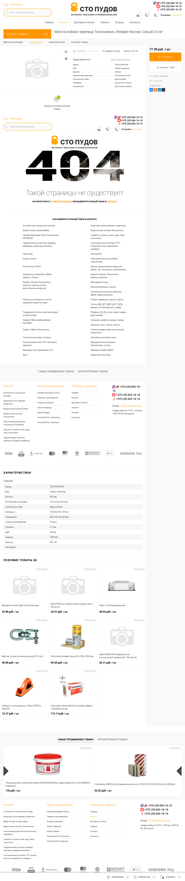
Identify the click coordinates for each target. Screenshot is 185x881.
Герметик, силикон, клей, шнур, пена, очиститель (108, 236)
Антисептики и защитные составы (39, 225)
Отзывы (119, 22)
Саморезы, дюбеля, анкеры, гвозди (107, 320)
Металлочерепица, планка (103, 287)
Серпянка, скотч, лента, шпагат (105, 325)
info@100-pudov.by (131, 405)
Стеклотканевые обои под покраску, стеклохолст (108, 331)
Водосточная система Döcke (36, 230)
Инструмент (96, 254)
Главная (49, 22)
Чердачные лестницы (101, 355)
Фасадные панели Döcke (102, 350)
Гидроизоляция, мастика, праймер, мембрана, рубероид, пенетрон (39, 244)
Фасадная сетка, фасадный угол (38, 350)
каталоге (112, 201)
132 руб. (12, 790)
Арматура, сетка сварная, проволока (108, 225)
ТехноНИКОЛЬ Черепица (48, 422)
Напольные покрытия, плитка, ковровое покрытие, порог (37, 301)
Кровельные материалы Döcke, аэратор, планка (37, 276)
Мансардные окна (99, 282)
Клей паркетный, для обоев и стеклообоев (104, 260)
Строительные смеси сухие (103, 337)
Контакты (135, 22)
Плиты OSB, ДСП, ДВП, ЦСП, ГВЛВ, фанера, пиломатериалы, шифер (107, 306)
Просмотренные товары (93, 371)
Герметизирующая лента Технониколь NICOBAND (41, 236)
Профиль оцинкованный (47, 398)
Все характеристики (120, 59)
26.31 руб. (121, 664)
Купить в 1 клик (165, 67)
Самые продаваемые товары (56, 371)
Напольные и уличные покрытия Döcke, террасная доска (106, 293)
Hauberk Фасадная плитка (48, 393)
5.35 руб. (102, 790)
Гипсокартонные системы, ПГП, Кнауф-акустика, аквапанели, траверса (105, 246)
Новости (104, 22)
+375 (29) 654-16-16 (171, 3)
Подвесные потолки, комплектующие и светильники (40, 313)
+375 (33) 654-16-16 (171, 6)
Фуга (25, 355)
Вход (5, 4)
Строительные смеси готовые (37, 337)
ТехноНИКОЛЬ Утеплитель (48, 417)
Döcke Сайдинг (43, 412)
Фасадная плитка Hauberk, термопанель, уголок (103, 343)
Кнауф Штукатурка (45, 403)
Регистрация (16, 4)
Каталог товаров (27, 34)
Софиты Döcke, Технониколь (36, 329)
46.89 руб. (24, 664)
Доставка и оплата (84, 22)
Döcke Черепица (44, 407)
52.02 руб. (58, 790)
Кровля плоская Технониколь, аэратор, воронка (105, 276)
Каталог (63, 22)
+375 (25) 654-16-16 (171, 9)
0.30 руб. (147, 790)
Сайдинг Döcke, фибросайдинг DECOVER (37, 321)
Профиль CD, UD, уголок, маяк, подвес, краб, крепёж (108, 313)
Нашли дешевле (158, 76)
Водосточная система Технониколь (107, 230)
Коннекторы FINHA (32, 266)
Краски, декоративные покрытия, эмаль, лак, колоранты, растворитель (108, 268)
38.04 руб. (121, 613)
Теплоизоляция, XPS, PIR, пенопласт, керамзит (40, 343)
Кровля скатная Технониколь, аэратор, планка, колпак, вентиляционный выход (37, 285)
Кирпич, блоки (29, 258)
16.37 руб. (24, 715)
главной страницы (61, 201)
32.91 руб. (73, 613)
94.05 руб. (73, 664)
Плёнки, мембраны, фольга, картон (107, 299)
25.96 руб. (24, 613)
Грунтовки (28, 254)
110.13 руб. (73, 715)
